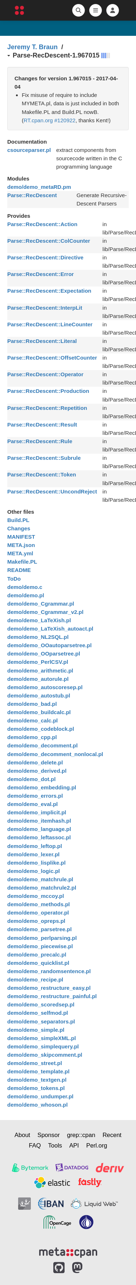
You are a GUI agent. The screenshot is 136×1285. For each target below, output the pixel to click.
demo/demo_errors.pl (35, 796)
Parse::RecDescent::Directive (45, 257)
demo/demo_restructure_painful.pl (52, 996)
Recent (112, 1135)
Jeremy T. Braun (32, 47)
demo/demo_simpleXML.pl (41, 1038)
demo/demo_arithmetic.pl (40, 670)
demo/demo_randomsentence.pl (49, 971)
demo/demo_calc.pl (32, 720)
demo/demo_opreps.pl (36, 921)
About (22, 1135)
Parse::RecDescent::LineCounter (49, 324)
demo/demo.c (24, 587)
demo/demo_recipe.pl (35, 979)
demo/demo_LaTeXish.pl (39, 620)
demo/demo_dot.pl (31, 779)
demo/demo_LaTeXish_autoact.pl (50, 628)
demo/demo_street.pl (34, 1063)
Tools (55, 1145)
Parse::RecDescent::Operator (45, 374)
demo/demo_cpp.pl (32, 737)
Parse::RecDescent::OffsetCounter (52, 358)
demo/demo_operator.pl (38, 912)
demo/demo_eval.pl (32, 804)
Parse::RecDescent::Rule (39, 441)
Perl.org (96, 1145)
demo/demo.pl (25, 595)
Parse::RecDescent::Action (42, 224)
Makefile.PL (22, 562)
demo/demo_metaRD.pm (39, 187)
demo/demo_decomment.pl (42, 745)
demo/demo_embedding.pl (41, 787)
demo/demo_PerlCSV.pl (37, 662)
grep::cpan (81, 1135)
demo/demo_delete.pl (35, 762)
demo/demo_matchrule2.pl (41, 888)
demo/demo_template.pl (38, 1071)
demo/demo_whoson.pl (37, 1105)
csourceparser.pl (29, 150)
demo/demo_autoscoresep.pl (45, 687)
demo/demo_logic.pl (33, 871)
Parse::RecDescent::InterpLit (44, 308)
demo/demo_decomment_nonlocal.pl (55, 754)
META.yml (20, 553)
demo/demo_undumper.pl (40, 1096)
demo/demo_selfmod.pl (37, 1013)
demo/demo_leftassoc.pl (39, 837)
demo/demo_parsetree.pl (39, 929)
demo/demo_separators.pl (41, 1021)
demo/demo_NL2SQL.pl (38, 637)
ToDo (14, 579)
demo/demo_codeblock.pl (40, 729)
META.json (21, 545)
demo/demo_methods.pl (38, 904)
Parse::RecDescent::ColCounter (48, 241)
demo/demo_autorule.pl (38, 679)
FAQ (35, 1145)
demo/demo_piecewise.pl (40, 946)
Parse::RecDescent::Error (40, 274)
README (19, 570)
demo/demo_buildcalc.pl (39, 712)
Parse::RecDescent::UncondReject (52, 491)
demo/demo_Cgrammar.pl (40, 604)
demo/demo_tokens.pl (36, 1088)
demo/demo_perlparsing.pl (42, 938)
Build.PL (18, 520)
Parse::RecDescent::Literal (42, 341)
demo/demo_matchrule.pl (40, 879)
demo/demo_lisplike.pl (36, 863)
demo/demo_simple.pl (36, 1030)
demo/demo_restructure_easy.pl (49, 988)
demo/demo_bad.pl (32, 704)
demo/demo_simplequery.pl (43, 1046)
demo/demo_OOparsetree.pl (43, 653)
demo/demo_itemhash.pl (39, 821)
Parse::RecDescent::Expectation (49, 291)
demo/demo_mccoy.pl (35, 896)
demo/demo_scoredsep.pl (40, 1004)
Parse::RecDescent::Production (48, 391)
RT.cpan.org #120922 (49, 120)
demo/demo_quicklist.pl (38, 963)
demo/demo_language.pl (39, 829)
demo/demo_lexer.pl (33, 854)
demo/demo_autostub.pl (38, 695)
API (74, 1145)
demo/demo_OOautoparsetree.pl (49, 645)
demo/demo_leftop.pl (34, 846)
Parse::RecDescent (32, 195)
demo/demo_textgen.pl (36, 1080)
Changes (18, 528)
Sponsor (48, 1135)
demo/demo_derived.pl (36, 771)
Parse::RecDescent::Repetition (47, 408)
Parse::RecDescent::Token (41, 474)
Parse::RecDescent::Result (42, 424)
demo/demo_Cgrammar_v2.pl (45, 612)
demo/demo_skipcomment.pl (44, 1055)
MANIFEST (21, 537)
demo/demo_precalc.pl (36, 954)
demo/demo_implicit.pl (36, 812)
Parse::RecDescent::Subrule (44, 458)
